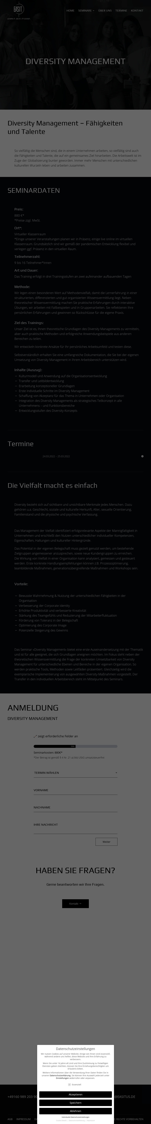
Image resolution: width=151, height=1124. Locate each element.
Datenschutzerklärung (60, 1075)
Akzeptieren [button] (75, 1094)
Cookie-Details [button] (61, 1120)
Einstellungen (62, 1078)
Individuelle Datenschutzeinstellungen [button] (75, 1117)
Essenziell (74, 1084)
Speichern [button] (75, 1102)
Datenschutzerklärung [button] (77, 1120)
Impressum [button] (91, 1120)
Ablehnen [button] (75, 1111)
